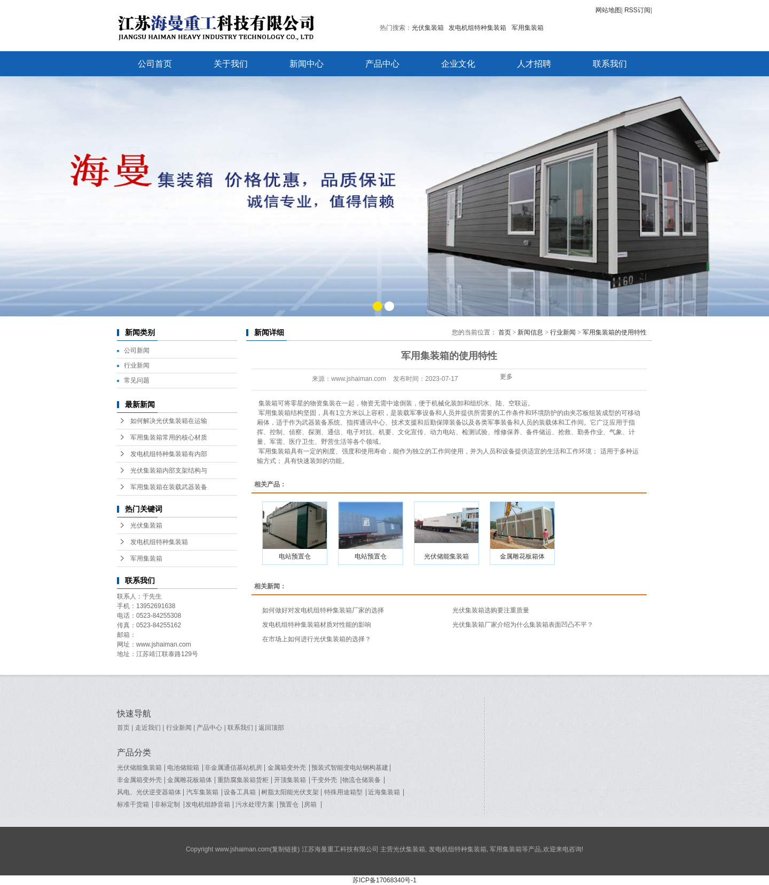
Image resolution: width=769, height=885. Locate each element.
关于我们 (231, 63)
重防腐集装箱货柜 (243, 780)
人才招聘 (534, 63)
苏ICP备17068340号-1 (384, 880)
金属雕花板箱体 (522, 556)
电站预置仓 (295, 556)
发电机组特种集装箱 (477, 27)
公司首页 (155, 63)
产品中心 (382, 63)
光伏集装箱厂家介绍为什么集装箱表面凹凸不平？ (522, 624)
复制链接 (284, 849)
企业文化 (458, 63)
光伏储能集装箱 (446, 556)
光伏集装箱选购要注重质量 (490, 610)
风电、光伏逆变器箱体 (149, 792)
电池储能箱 (183, 767)
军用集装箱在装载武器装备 (168, 487)
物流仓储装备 (361, 780)
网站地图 (608, 10)
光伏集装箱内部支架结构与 (168, 470)
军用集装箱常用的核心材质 (168, 437)
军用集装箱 (528, 27)
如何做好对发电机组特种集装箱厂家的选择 (323, 610)
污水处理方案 (255, 804)
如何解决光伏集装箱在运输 (168, 421)
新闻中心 (306, 63)
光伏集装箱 (428, 27)
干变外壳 (324, 780)
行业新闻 (137, 365)
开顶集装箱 (290, 780)
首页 (504, 332)
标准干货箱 (133, 804)
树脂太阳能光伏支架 (290, 792)
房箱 (310, 804)
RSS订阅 (637, 10)
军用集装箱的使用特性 (615, 332)
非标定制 (167, 804)
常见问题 (137, 380)
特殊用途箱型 (343, 792)
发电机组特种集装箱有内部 (168, 454)
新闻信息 (530, 332)
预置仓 (289, 804)
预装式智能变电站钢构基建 (349, 767)
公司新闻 (137, 350)
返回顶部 (271, 727)
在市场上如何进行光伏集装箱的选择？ (316, 639)
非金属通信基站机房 (233, 767)
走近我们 (148, 727)
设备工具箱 (240, 792)
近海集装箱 (384, 792)
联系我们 (610, 63)
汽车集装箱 (202, 792)
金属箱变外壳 (287, 767)
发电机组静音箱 (207, 804)
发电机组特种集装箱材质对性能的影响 (316, 624)
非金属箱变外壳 (139, 780)
